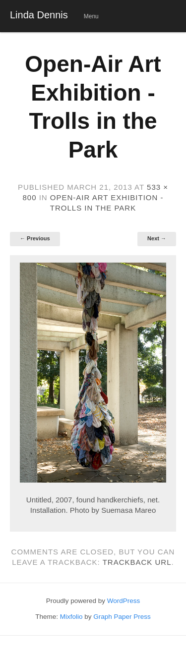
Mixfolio (71, 616)
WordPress (123, 600)
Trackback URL (137, 562)
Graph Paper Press (122, 616)
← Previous (35, 238)
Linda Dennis (39, 14)
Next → (156, 238)
